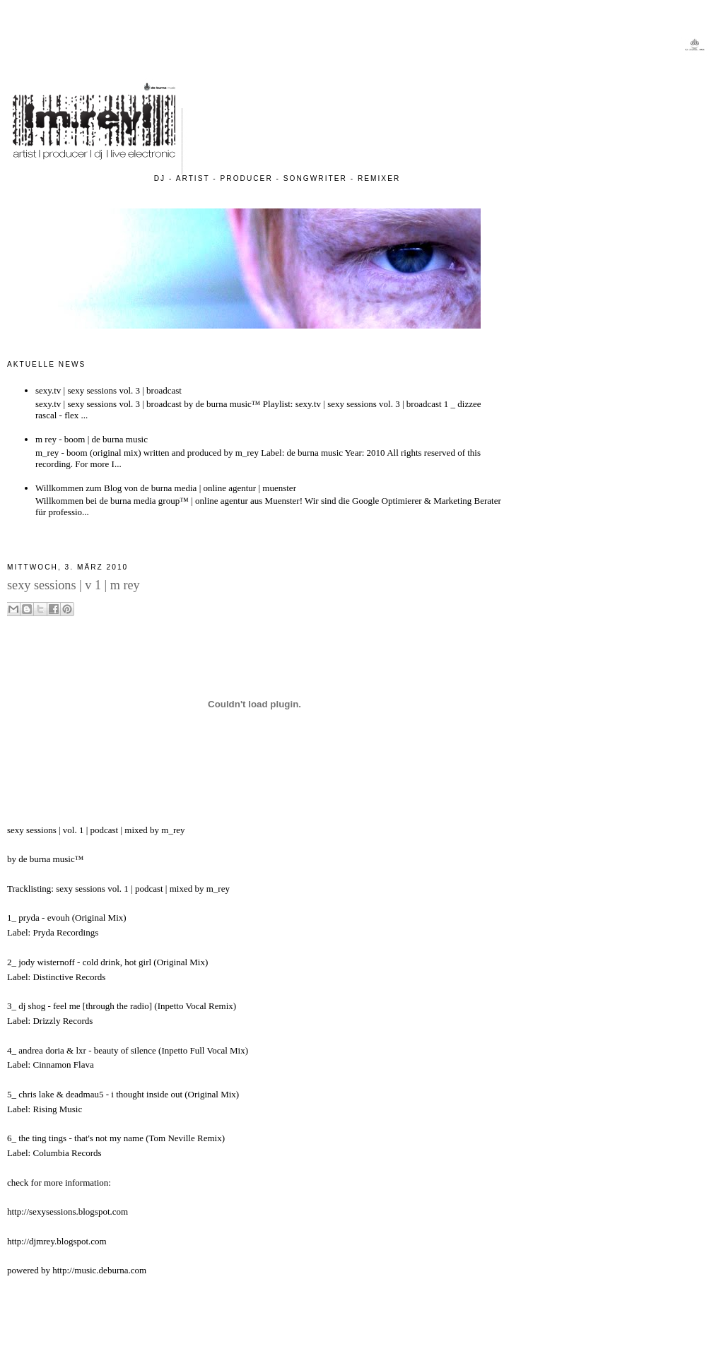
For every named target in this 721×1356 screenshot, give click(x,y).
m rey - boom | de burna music (91, 439)
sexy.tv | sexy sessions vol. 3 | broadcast (108, 390)
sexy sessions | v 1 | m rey (73, 585)
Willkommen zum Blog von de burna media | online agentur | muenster (165, 488)
